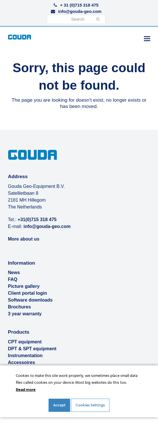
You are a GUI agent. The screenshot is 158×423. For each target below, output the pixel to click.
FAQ (13, 279)
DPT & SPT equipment (32, 348)
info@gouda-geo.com (79, 11)
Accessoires (21, 362)
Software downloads (30, 300)
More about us (23, 239)
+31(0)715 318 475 (37, 219)
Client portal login (27, 293)
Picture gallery (24, 286)
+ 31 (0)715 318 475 (79, 5)
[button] (147, 38)
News (14, 272)
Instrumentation (25, 355)
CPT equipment (25, 341)
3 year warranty (25, 313)
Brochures (19, 306)
